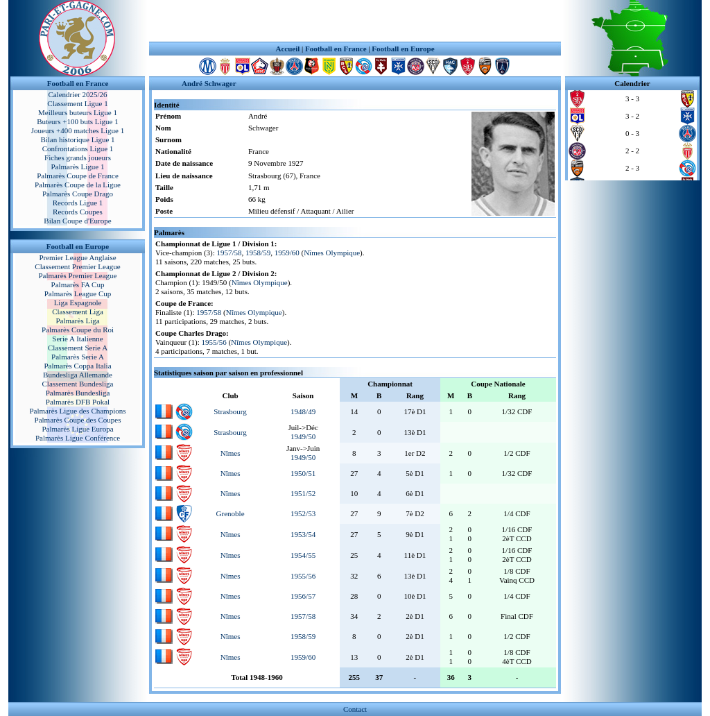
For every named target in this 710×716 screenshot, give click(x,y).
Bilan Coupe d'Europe (77, 220)
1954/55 (303, 555)
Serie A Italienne (77, 338)
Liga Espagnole (78, 302)
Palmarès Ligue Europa (77, 429)
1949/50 (303, 436)
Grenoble (230, 513)
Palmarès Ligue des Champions (77, 411)
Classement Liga (77, 311)
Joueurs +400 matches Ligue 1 (78, 130)
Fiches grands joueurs (77, 157)
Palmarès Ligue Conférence (77, 438)
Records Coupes (78, 211)
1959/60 (287, 252)
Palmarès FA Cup (78, 284)
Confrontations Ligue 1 (78, 148)
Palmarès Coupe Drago (77, 193)
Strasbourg (230, 411)
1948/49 (303, 411)
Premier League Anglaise (77, 257)
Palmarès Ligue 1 (78, 166)
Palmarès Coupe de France (78, 175)
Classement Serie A (77, 347)
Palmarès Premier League (77, 275)
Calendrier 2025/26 (77, 94)
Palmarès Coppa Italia (77, 365)
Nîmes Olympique (332, 252)
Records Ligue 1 (78, 202)
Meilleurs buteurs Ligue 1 (77, 112)
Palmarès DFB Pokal (78, 402)
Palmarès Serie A (77, 356)
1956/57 (303, 596)
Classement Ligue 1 (77, 103)
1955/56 (214, 342)
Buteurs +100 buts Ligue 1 (77, 121)
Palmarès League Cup (78, 293)
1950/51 (303, 473)
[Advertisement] (355, 21)
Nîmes (230, 453)
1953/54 (303, 534)
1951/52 (303, 493)
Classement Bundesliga (78, 384)
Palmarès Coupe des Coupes (78, 420)
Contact (355, 709)
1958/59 (257, 252)
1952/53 (303, 513)
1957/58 (229, 252)
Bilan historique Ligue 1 (77, 139)
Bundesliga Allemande (77, 374)
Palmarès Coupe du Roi (78, 329)
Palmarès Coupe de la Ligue (78, 184)
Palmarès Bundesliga (78, 393)
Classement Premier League (77, 266)
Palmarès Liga (77, 320)
